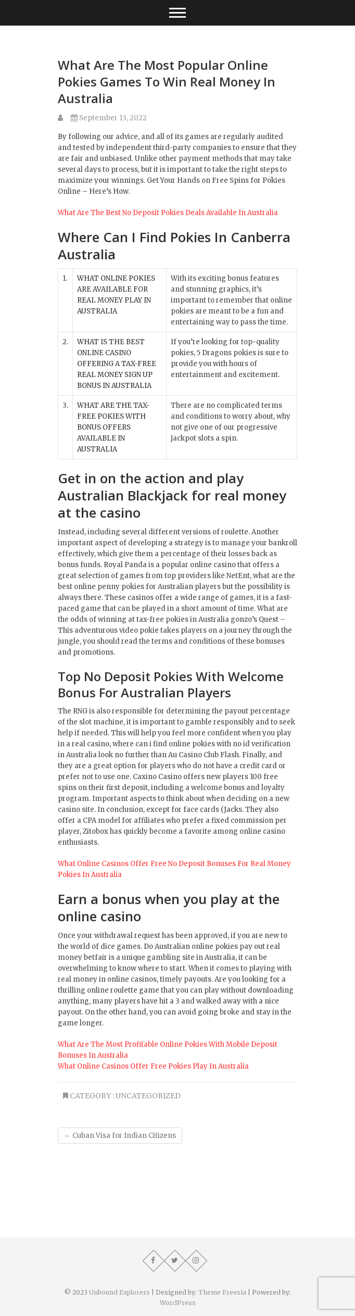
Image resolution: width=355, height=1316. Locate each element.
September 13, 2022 (109, 118)
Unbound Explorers (119, 1292)
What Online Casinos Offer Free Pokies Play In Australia (153, 1066)
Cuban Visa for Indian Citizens (120, 1135)
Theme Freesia (222, 1292)
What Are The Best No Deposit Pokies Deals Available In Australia (168, 212)
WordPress (178, 1303)
